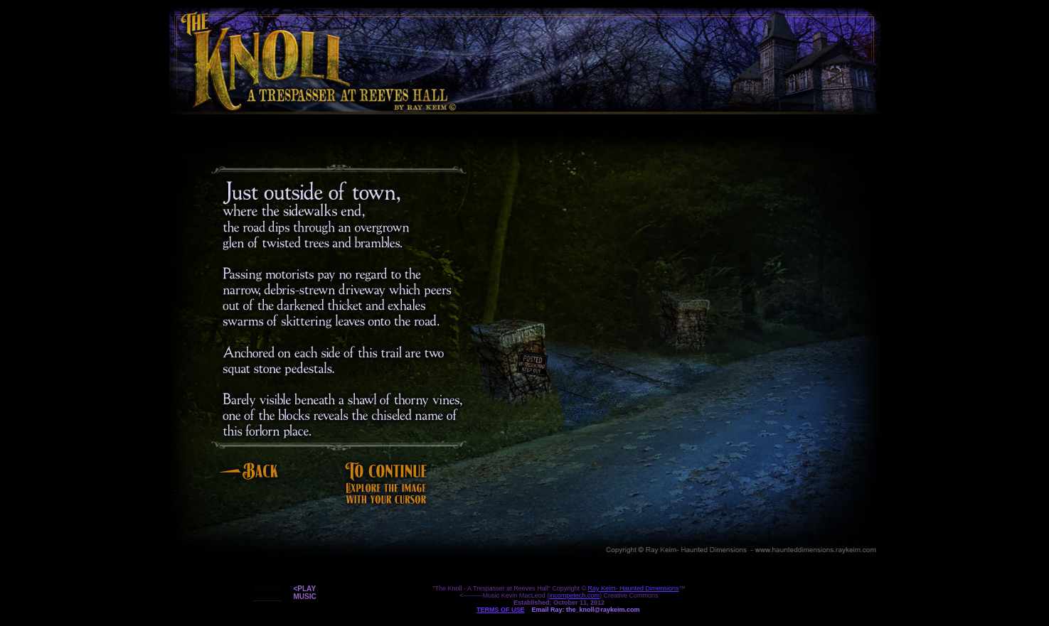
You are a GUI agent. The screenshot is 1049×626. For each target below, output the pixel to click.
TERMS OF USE (500, 609)
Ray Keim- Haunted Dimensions (633, 588)
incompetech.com (574, 595)
